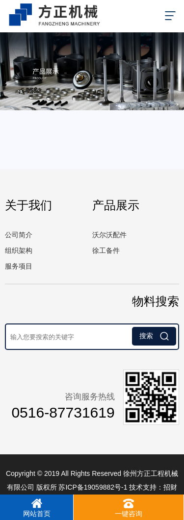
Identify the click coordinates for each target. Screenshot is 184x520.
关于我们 (28, 205)
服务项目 (18, 266)
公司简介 (18, 235)
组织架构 (18, 250)
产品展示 (115, 205)
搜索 (153, 336)
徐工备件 (106, 250)
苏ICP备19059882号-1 (92, 487)
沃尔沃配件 (109, 235)
